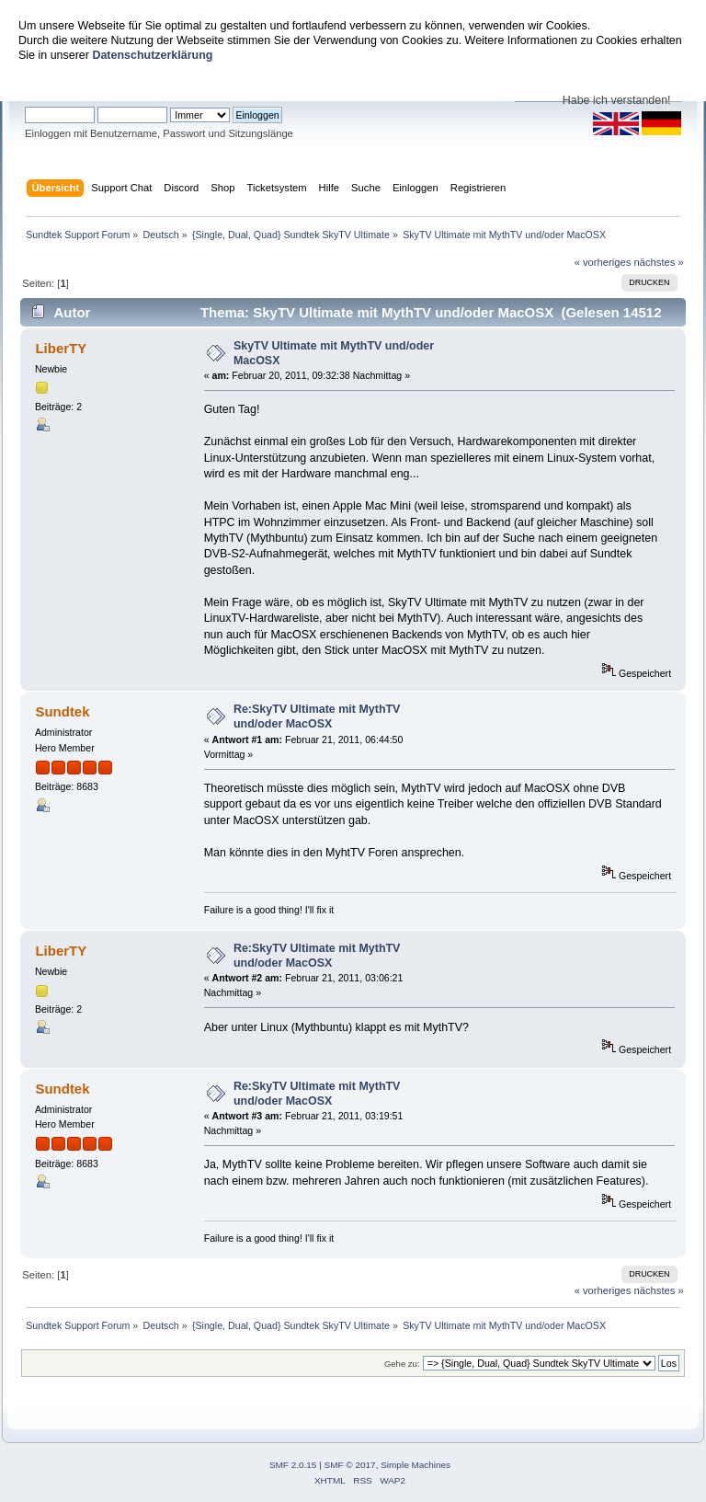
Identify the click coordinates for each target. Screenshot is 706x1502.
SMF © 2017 (350, 1465)
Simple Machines (415, 1465)
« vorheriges (603, 262)
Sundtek (62, 711)
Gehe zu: (402, 1364)
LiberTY (60, 348)
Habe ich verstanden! (617, 100)
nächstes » (659, 262)
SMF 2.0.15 (293, 1465)
